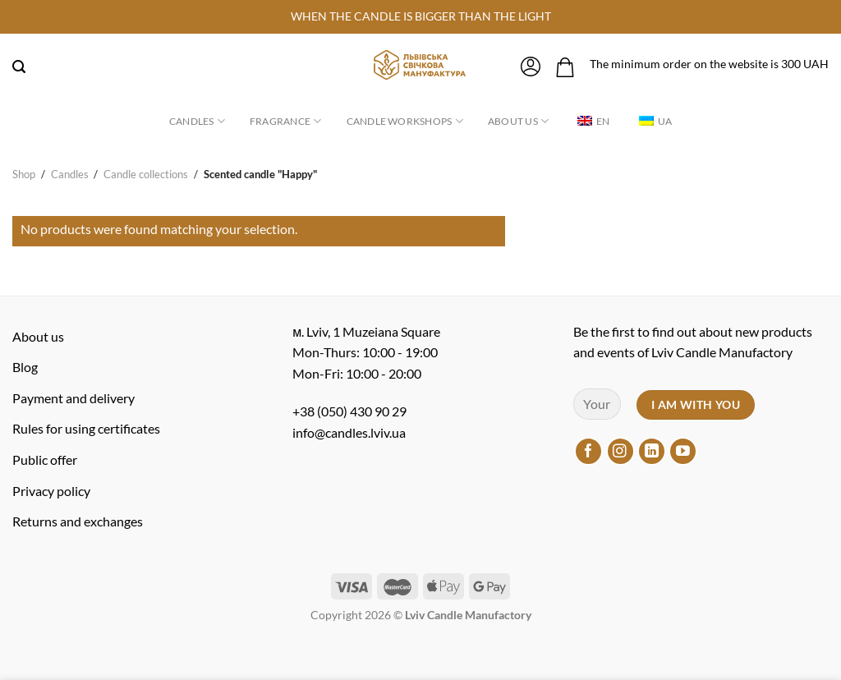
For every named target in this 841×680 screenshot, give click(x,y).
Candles (197, 121)
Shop (23, 174)
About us (518, 121)
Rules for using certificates (86, 428)
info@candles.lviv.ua (349, 432)
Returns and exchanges (77, 521)
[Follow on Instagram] (620, 451)
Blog (25, 366)
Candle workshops (405, 121)
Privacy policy (51, 491)
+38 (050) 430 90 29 (349, 411)
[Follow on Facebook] (588, 451)
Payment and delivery (73, 398)
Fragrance (286, 121)
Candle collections (145, 174)
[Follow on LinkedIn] (651, 451)
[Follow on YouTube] (683, 451)
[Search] (18, 67)
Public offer (44, 459)
